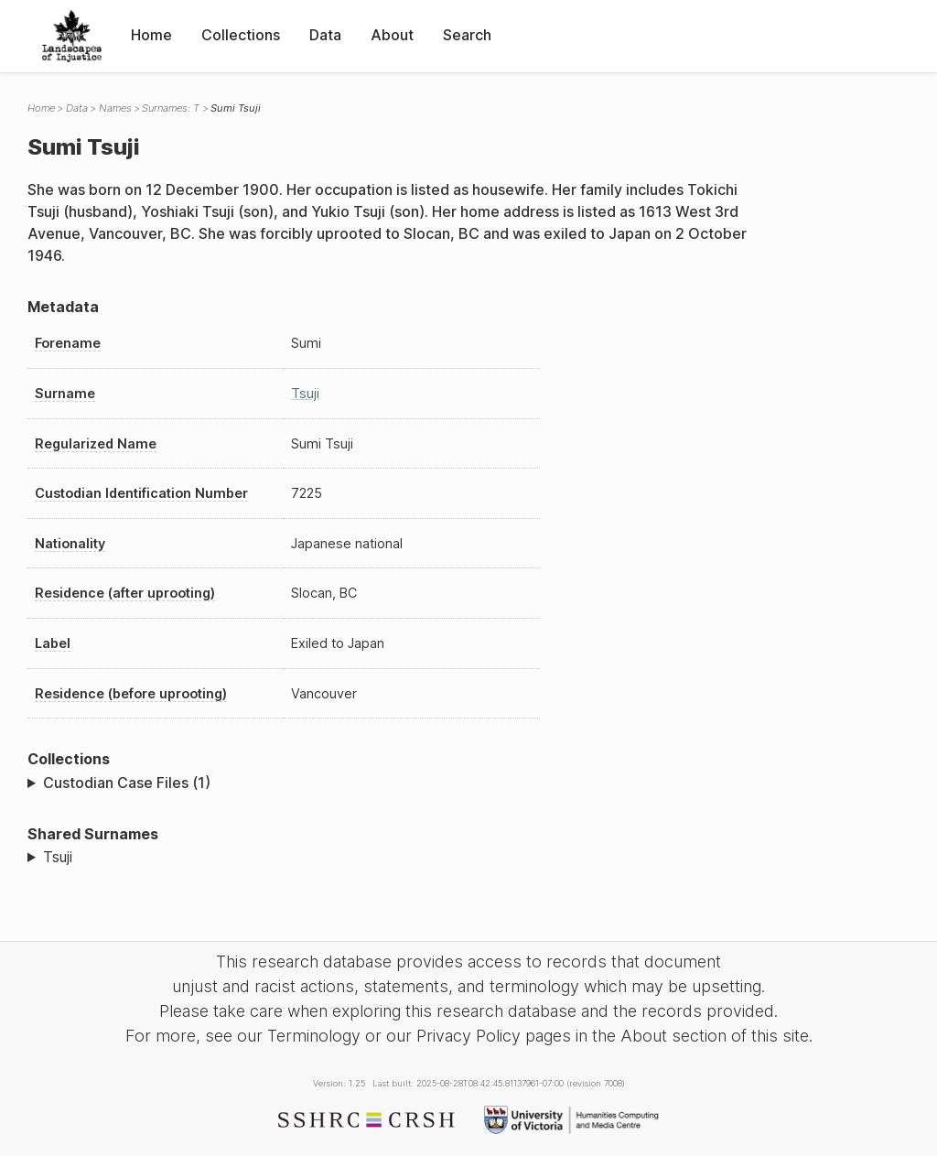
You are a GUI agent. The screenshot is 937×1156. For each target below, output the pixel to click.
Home (151, 35)
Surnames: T (170, 108)
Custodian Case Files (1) (126, 782)
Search (467, 35)
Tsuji (305, 393)
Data (325, 35)
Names (115, 108)
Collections (240, 35)
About (392, 35)
